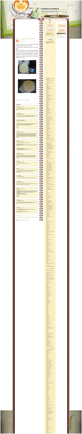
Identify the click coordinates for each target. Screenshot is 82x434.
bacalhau (47, 96)
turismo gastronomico (49, 410)
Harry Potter (48, 243)
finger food (47, 228)
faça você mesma (48, 216)
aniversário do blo (48, 88)
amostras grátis (48, 87)
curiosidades (48, 174)
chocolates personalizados (49, 138)
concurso (47, 150)
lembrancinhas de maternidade (50, 268)
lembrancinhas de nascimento (50, 270)
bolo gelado (47, 114)
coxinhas (47, 157)
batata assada (48, 101)
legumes (47, 262)
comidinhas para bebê (49, 145)
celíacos (47, 132)
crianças (47, 161)
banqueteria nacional (49, 98)
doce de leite (48, 193)
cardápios (47, 129)
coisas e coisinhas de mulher (50, 140)
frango (47, 230)
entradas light (48, 211)
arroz (47, 90)
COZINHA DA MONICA (50, 9)
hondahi (47, 245)
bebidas (47, 107)
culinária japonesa (48, 165)
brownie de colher (48, 120)
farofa (47, 220)
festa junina (47, 224)
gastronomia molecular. (49, 234)
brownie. (47, 121)
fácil (47, 219)
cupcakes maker (48, 173)
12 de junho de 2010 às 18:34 (20, 120)
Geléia (47, 235)
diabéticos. (47, 181)
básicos (47, 100)
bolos (47, 115)
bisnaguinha (48, 111)
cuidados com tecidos (49, 162)
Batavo (47, 103)
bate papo (47, 104)
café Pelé (47, 124)
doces (47, 194)
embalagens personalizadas (49, 205)
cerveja (47, 133)
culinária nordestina (48, 168)
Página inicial (27, 218)
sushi (47, 406)
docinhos (47, 199)
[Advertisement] (25, 30)
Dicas (47, 182)
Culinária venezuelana (49, 170)
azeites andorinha (48, 94)
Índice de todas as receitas (49, 251)
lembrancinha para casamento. (50, 263)
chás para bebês (48, 134)
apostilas (47, 89)
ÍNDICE (47, 248)
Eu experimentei (48, 213)
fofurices (47, 229)
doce (47, 192)
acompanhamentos (48, 82)
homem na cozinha (48, 244)
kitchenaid (47, 256)
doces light (47, 195)
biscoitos (47, 110)
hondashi (47, 246)
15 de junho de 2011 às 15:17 (20, 200)
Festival (47, 227)
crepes (47, 160)
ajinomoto (47, 85)
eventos (47, 214)
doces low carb (48, 196)
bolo (47, 113)
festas (47, 225)
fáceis (47, 217)
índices (47, 252)
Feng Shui (47, 222)
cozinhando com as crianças (50, 158)
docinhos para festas (49, 201)
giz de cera (47, 237)
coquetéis (47, 156)
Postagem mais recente (21, 217)
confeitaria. (47, 154)
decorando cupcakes (49, 178)
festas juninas (48, 226)
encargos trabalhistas (49, 207)
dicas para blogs (48, 188)
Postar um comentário (19, 215)
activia (47, 83)
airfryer (47, 84)
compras (47, 149)
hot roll (47, 247)
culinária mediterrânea (49, 166)
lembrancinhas (48, 265)
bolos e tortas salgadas (49, 118)
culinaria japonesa (48, 164)
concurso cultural (48, 151)
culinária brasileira (48, 163)
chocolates (47, 137)
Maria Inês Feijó (19, 113)
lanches (47, 258)
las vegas (47, 261)
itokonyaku (47, 255)
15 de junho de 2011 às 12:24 (20, 141)
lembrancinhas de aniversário (50, 266)
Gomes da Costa (48, 239)
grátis (47, 241)
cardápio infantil (48, 128)
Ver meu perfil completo (60, 36)
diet (46, 191)
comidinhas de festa (48, 144)
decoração (47, 176)
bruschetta (47, 122)
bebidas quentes (48, 108)
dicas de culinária (48, 183)
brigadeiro (47, 119)
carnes (47, 130)
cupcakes (47, 172)
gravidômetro (48, 242)
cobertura (47, 139)
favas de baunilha (48, 221)
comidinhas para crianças (49, 146)
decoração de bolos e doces (49, 177)
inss (46, 253)
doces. (47, 198)
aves (47, 93)
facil (47, 218)
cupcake (47, 171)
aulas (47, 92)
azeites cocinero (48, 95)
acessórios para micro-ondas (50, 80)
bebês (47, 106)
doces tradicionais (48, 197)
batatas (47, 102)
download (47, 203)
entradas (47, 210)
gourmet (47, 240)
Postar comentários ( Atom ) (24, 220)
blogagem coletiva (48, 112)
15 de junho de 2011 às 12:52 (20, 169)
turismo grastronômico (49, 412)
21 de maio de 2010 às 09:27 (20, 114)
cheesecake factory (48, 135)
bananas (47, 97)
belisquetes (47, 109)
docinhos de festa (48, 200)
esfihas (47, 212)
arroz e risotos (48, 91)
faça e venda (48, 215)
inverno (47, 254)
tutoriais (47, 414)
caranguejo (47, 127)
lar (46, 260)
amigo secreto (48, 86)
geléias (47, 236)
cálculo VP (47, 126)
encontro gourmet (48, 209)
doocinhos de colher (49, 202)
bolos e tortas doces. (49, 117)
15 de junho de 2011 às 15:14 (20, 188)
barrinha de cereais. (48, 99)
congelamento (48, 155)
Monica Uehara (19, 153)
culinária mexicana (48, 167)
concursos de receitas (49, 152)
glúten (47, 238)
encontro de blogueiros (49, 208)
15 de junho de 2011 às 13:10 (20, 182)
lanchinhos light (48, 259)
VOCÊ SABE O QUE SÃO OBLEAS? (27, 38)
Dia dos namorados (48, 180)
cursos (47, 175)
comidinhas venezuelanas (49, 148)
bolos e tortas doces (48, 116)
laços (47, 257)
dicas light (47, 187)
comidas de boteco (48, 143)
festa (47, 223)
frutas (47, 233)
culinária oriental (48, 169)
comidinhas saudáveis (49, 147)
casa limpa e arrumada (49, 131)
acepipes (47, 79)
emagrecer (47, 204)
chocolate (47, 136)
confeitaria (47, 153)
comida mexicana (48, 142)
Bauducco (47, 105)
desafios (47, 179)
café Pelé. (47, 125)
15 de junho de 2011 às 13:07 (20, 176)
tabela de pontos (48, 408)
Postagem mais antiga (33, 217)
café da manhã (48, 123)
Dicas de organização (49, 186)
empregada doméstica (49, 206)
